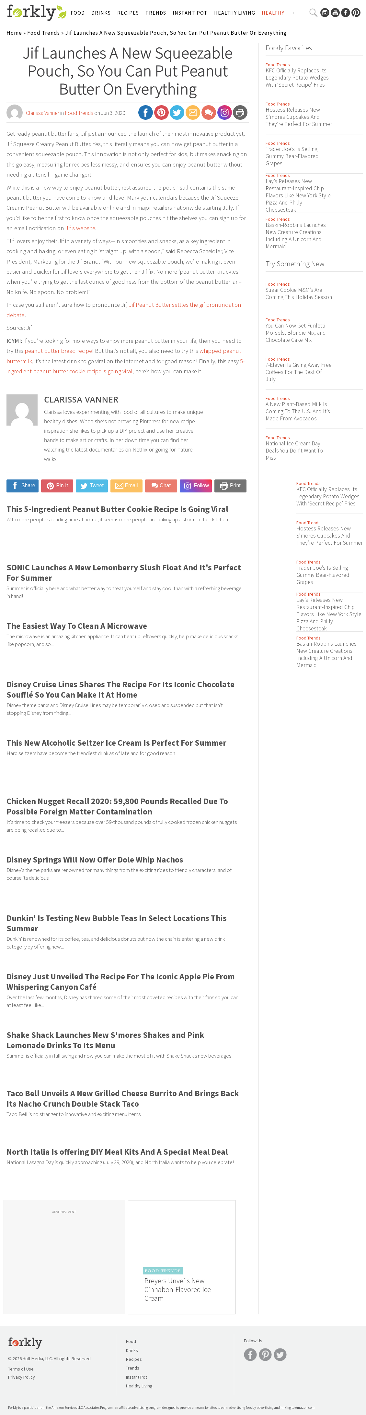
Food (78, 12)
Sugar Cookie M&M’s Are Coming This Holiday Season (299, 293)
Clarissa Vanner (42, 113)
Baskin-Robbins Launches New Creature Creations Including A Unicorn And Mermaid (296, 235)
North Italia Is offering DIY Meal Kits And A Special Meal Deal (117, 1152)
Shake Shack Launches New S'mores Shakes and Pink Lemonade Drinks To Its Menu (105, 1040)
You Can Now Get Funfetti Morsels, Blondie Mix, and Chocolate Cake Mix (296, 332)
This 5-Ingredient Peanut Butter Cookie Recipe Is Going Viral (117, 509)
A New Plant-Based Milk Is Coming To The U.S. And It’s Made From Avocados (298, 411)
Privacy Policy (21, 1377)
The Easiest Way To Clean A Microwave (76, 626)
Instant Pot (190, 12)
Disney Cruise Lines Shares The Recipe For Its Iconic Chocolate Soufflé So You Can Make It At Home (120, 689)
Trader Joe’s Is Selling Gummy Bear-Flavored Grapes (292, 156)
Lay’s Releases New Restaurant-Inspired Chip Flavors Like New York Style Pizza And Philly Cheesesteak (298, 195)
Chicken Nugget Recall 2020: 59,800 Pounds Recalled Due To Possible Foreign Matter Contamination (117, 806)
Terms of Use (21, 1369)
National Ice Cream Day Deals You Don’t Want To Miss (294, 450)
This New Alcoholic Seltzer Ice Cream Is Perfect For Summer (116, 743)
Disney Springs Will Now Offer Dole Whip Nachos (94, 859)
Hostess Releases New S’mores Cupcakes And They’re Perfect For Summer (299, 117)
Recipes (128, 12)
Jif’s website (80, 228)
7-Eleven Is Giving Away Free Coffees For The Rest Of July (299, 372)
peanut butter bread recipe (58, 350)
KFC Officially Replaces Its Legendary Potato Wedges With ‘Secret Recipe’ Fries (297, 77)
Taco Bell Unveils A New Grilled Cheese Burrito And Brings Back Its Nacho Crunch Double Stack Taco (122, 1098)
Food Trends (43, 32)
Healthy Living (234, 12)
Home (14, 32)
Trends (155, 12)
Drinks (101, 12)
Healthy (273, 12)
